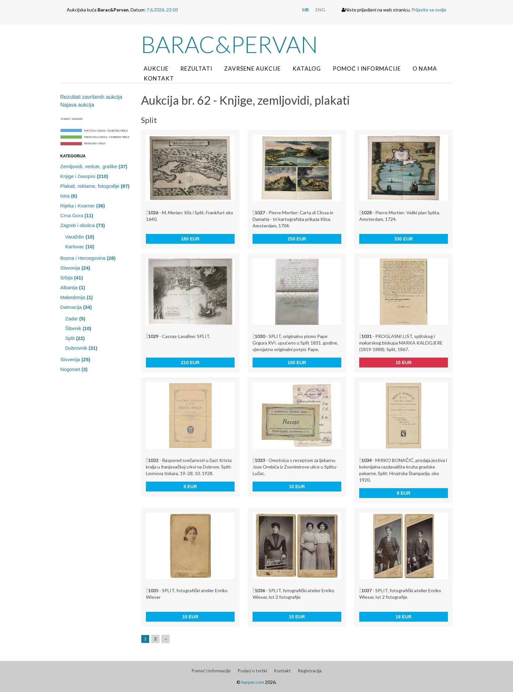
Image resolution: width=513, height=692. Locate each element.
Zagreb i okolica (82, 225)
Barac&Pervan (229, 44)
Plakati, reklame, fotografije (95, 186)
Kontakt (159, 78)
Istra (68, 196)
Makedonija (76, 297)
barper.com (252, 682)
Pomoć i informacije (367, 68)
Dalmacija (76, 307)
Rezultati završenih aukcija (91, 97)
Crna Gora (76, 215)
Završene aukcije (252, 68)
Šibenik (78, 328)
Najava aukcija (77, 105)
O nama (425, 68)
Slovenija (75, 359)
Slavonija (75, 268)
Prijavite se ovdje (429, 9)
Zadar (75, 318)
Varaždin (79, 237)
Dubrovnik (81, 348)
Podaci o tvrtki (252, 670)
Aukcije (156, 68)
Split (75, 338)
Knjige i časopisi (84, 176)
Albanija (72, 287)
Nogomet (73, 369)
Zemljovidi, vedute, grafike (93, 166)
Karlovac (79, 246)
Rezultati (196, 68)
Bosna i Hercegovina (87, 258)
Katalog (306, 68)
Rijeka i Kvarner (82, 205)
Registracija (310, 670)
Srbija (71, 277)
